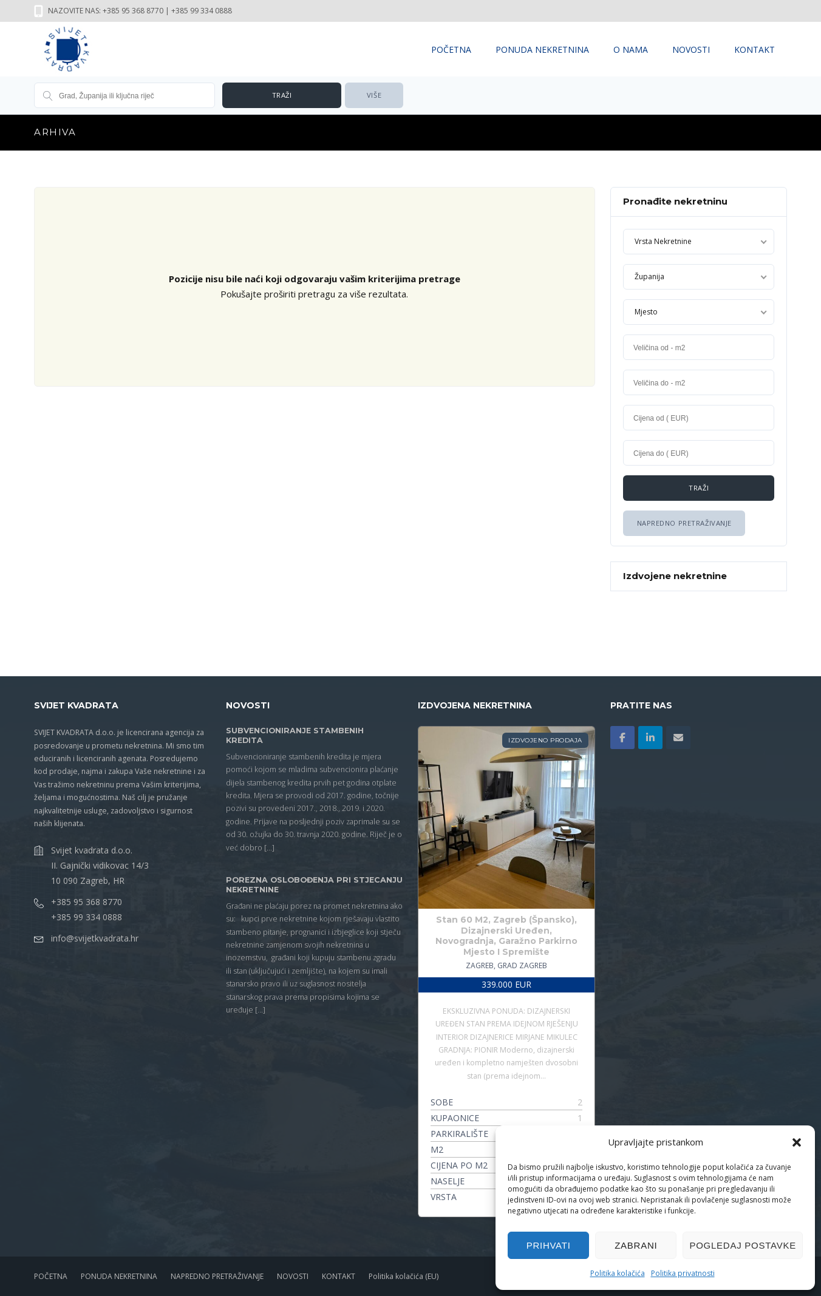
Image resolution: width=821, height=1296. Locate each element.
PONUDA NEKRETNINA (542, 49)
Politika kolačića (617, 1273)
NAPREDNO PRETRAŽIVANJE (217, 1276)
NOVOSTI (691, 49)
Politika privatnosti (683, 1273)
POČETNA (451, 49)
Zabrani (636, 1245)
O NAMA (630, 49)
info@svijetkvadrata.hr (94, 937)
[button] (797, 1142)
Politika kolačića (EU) (403, 1276)
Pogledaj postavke (742, 1245)
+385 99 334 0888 (86, 916)
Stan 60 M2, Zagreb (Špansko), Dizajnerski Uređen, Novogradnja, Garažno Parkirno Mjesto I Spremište (506, 935)
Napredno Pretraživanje (683, 523)
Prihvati (548, 1245)
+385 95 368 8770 (86, 901)
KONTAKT (754, 49)
